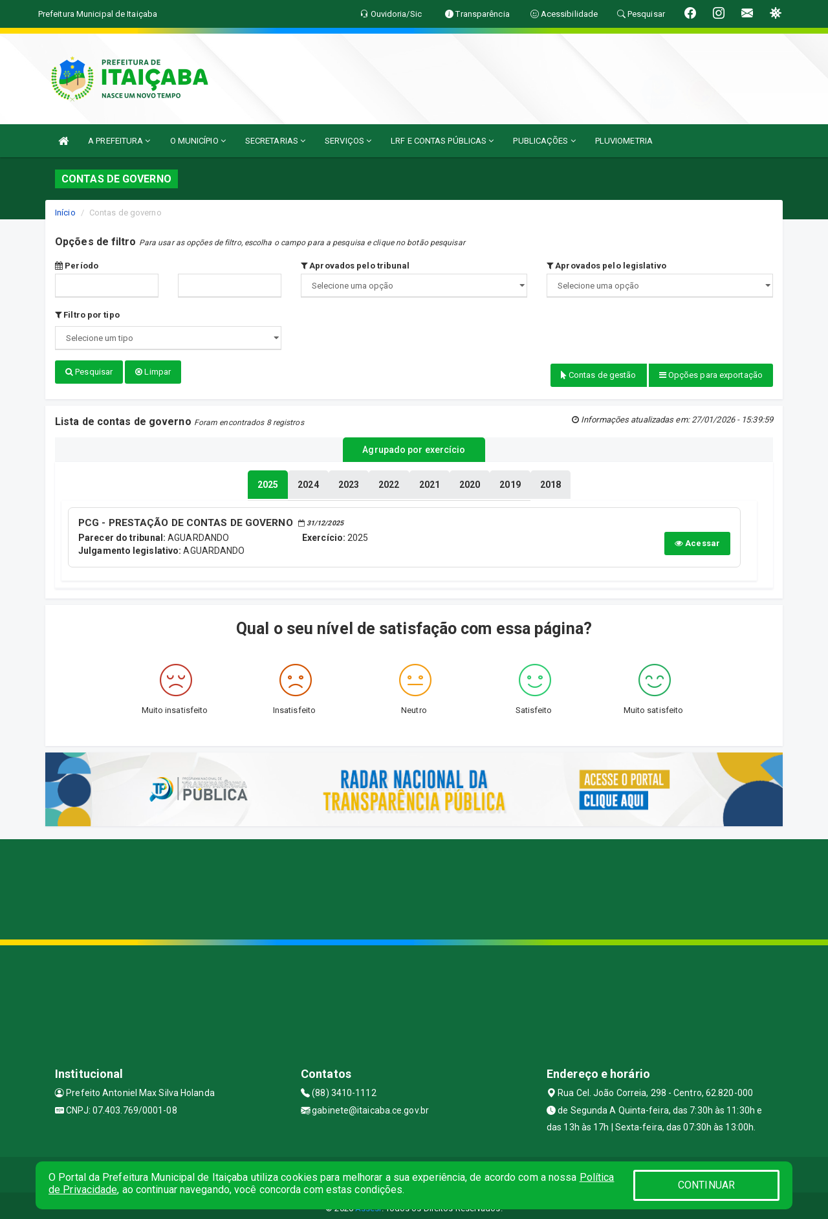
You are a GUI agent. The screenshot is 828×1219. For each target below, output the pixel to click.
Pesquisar (89, 372)
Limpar (153, 372)
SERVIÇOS (348, 141)
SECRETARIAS (275, 141)
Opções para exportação (711, 375)
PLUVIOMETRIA (624, 141)
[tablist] (268, 480)
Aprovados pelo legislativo (606, 265)
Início (65, 212)
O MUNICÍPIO (198, 141)
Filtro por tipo (87, 315)
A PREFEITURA (119, 141)
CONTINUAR (706, 1185)
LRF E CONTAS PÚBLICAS (442, 141)
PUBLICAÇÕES (544, 141)
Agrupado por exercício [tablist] (413, 447)
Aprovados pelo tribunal (355, 265)
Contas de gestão (599, 375)
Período (76, 265)
